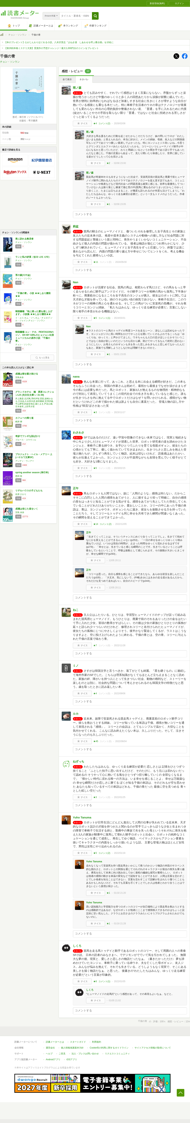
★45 (95, 741)
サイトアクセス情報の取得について (153, 1048)
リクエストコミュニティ (117, 1053)
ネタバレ (84, 79)
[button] (95, 16)
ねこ (76, 609)
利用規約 (96, 1042)
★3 (95, 412)
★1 (108, 204)
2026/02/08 (119, 123)
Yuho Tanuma (82, 817)
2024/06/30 (121, 262)
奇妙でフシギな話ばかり (27, 436)
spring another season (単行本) (32, 472)
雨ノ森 (77, 87)
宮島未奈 (19, 377)
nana (76, 376)
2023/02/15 (119, 468)
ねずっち (78, 761)
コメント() (104, 123)
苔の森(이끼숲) (22, 275)
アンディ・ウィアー (24, 461)
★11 (95, 262)
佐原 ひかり (20, 494)
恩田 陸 (18, 476)
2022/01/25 (119, 797)
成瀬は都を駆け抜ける (26, 373)
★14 (95, 524)
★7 (95, 645)
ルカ (76, 713)
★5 (95, 318)
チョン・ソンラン (17, 34)
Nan (75, 282)
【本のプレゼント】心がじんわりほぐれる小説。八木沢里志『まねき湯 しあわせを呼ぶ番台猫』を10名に (59, 42)
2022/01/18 (119, 853)
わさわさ (78, 432)
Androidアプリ (53, 1059)
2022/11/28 (119, 645)
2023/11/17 (119, 412)
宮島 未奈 (19, 512)
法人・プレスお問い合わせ (85, 1053)
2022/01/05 (119, 981)
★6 (95, 981)
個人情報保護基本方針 (72, 1048)
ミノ (76, 665)
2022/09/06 (119, 693)
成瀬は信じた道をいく (26, 508)
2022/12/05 (121, 524)
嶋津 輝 (18, 421)
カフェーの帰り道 (24, 418)
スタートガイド (78, 1042)
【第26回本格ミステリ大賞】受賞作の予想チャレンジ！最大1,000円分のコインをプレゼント (51, 48)
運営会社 (50, 1048)
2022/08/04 (121, 741)
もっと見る (42, 357)
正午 (76, 488)
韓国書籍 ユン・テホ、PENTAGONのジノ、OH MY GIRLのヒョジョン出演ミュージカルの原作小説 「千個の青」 (34, 336)
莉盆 (76, 226)
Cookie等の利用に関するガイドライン (109, 1048)
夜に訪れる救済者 (24, 238)
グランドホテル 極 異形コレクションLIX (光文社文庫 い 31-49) (34, 393)
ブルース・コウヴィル (25, 440)
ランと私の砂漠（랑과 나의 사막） (33, 257)
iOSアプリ (71, 1059)
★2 (108, 163)
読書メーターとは (55, 1042)
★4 (95, 123)
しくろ (77, 945)
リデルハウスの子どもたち (29, 490)
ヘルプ (49, 1053)
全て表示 (67, 79)
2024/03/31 (119, 318)
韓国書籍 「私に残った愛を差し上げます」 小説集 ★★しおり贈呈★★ (33, 313)
